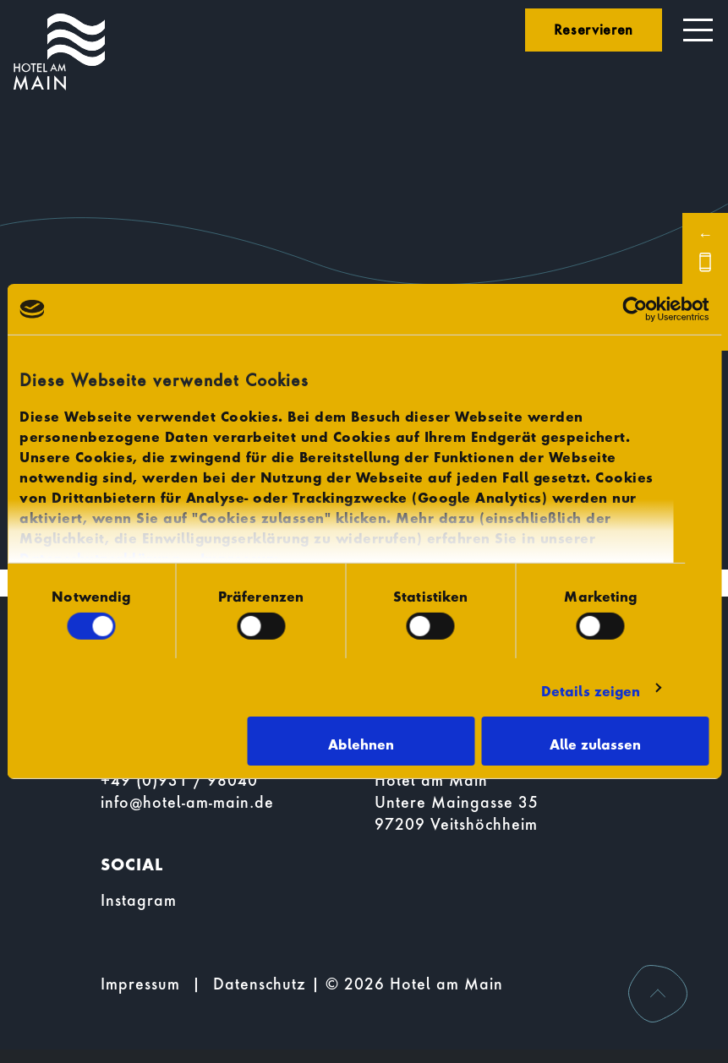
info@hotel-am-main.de (187, 802)
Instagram (139, 900)
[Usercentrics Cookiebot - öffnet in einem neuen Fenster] (635, 309)
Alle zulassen (595, 741)
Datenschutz (259, 984)
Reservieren (593, 29)
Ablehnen (361, 741)
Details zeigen (590, 688)
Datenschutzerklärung (99, 554)
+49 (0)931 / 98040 (179, 780)
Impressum (240, 554)
